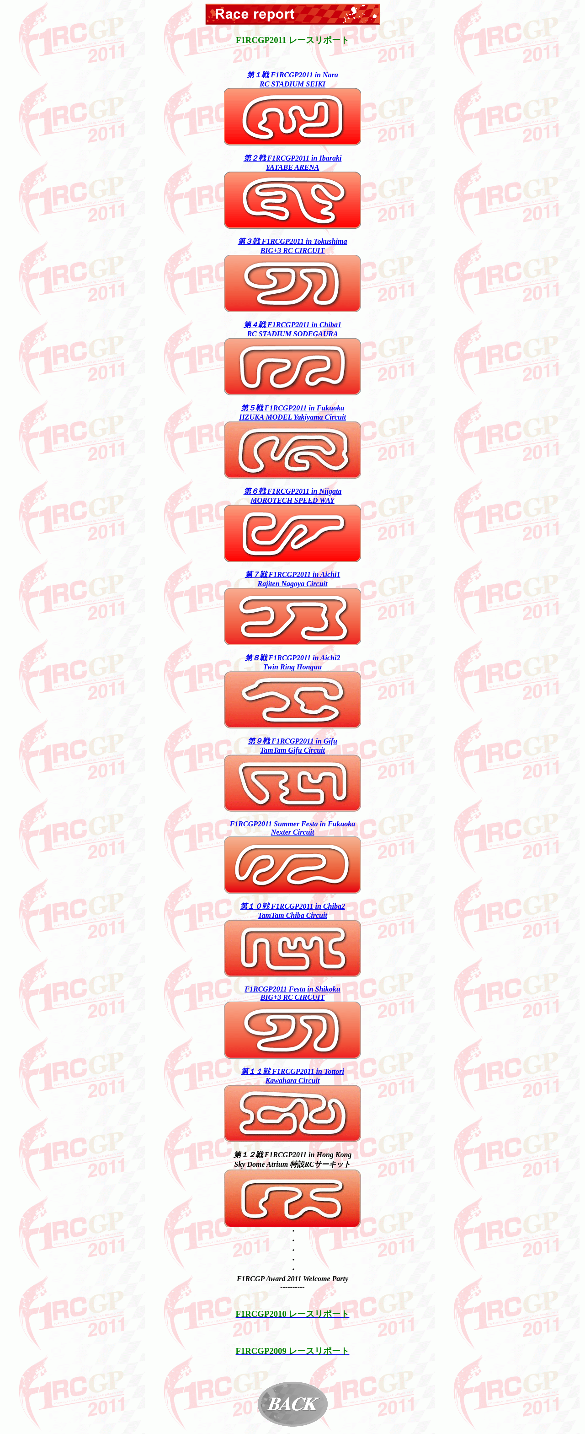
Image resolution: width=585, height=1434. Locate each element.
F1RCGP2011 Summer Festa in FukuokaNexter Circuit (293, 828)
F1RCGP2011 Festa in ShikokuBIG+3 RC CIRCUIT (292, 993)
